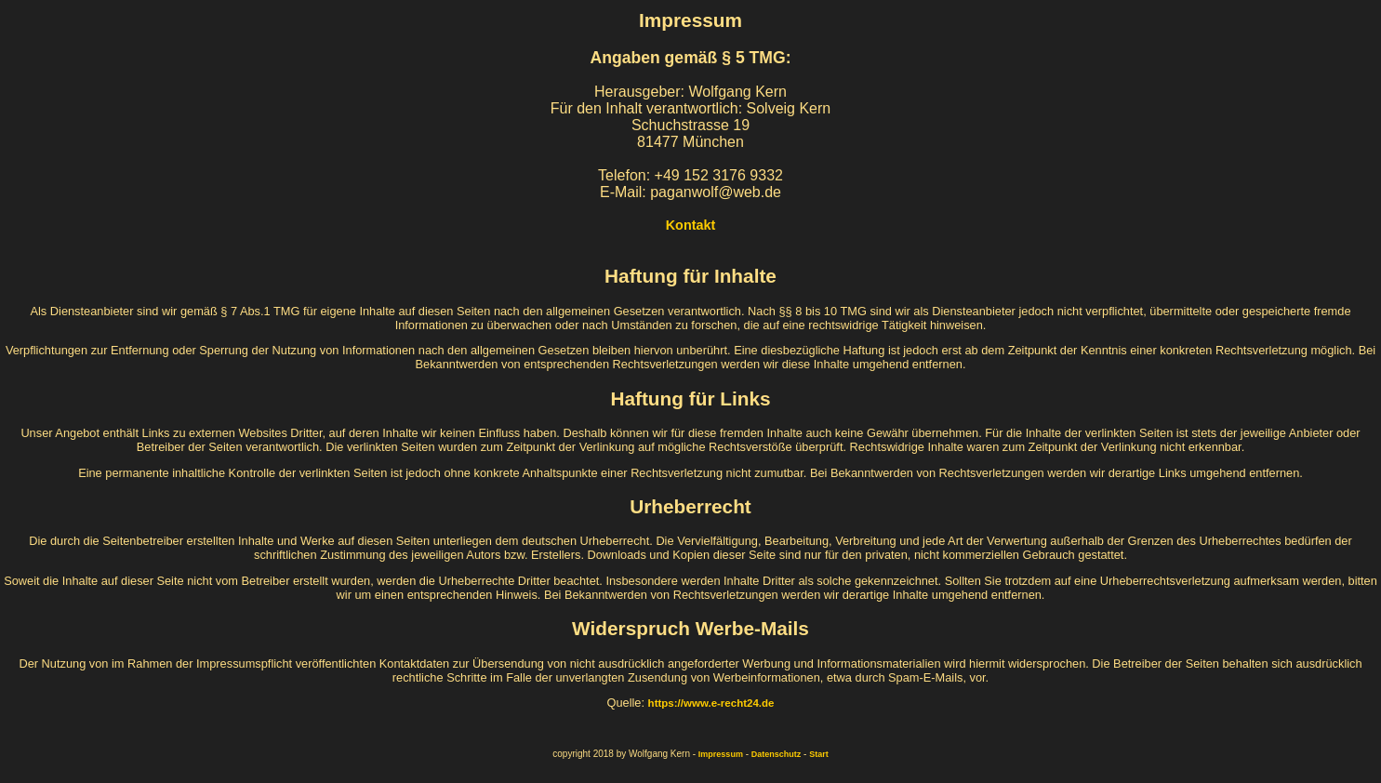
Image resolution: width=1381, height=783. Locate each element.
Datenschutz (776, 754)
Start (819, 754)
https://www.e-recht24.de (711, 703)
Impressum (720, 754)
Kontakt (691, 225)
